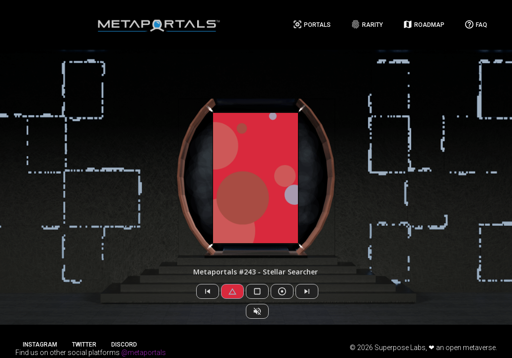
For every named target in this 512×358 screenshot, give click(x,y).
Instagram (40, 344)
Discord (124, 344)
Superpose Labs (400, 348)
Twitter (84, 344)
